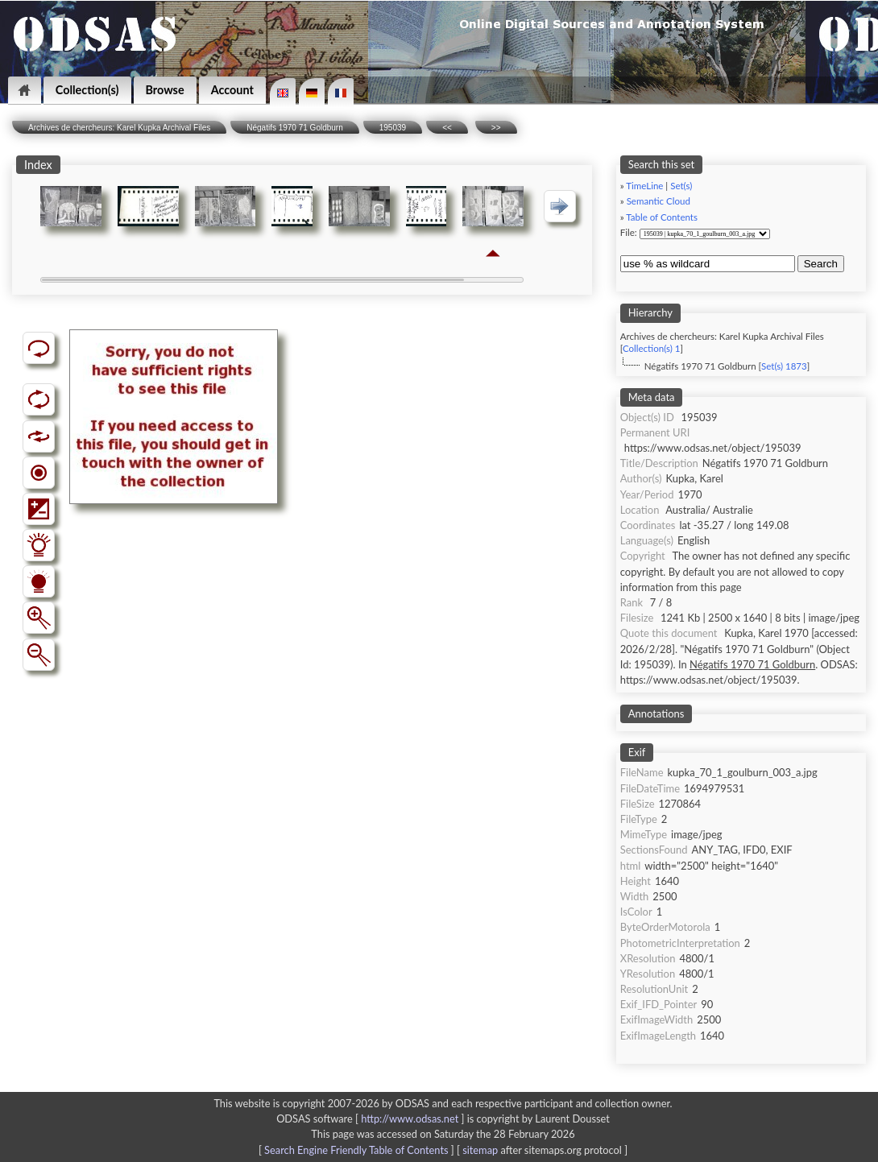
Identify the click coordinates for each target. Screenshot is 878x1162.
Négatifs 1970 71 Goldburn (294, 127)
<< (447, 127)
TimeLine (644, 185)
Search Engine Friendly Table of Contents (356, 1149)
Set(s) (681, 185)
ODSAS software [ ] (371, 1118)
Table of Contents (662, 217)
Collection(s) (87, 90)
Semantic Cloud (658, 201)
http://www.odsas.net (409, 1118)
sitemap (480, 1149)
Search (821, 264)
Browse (165, 90)
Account (232, 90)
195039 (392, 127)
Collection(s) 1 (651, 348)
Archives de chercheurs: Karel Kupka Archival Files (119, 127)
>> (496, 127)
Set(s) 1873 (784, 366)
